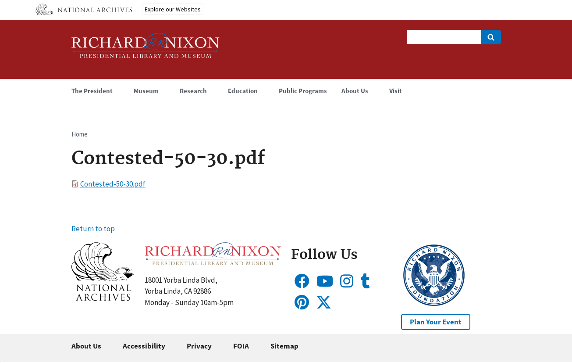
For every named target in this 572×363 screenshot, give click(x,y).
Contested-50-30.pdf (113, 184)
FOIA (241, 346)
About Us (86, 346)
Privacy (199, 346)
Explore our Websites (173, 9)
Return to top (93, 229)
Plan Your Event (436, 322)
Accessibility (144, 346)
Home (79, 134)
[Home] (145, 49)
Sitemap (284, 346)
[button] (102, 298)
